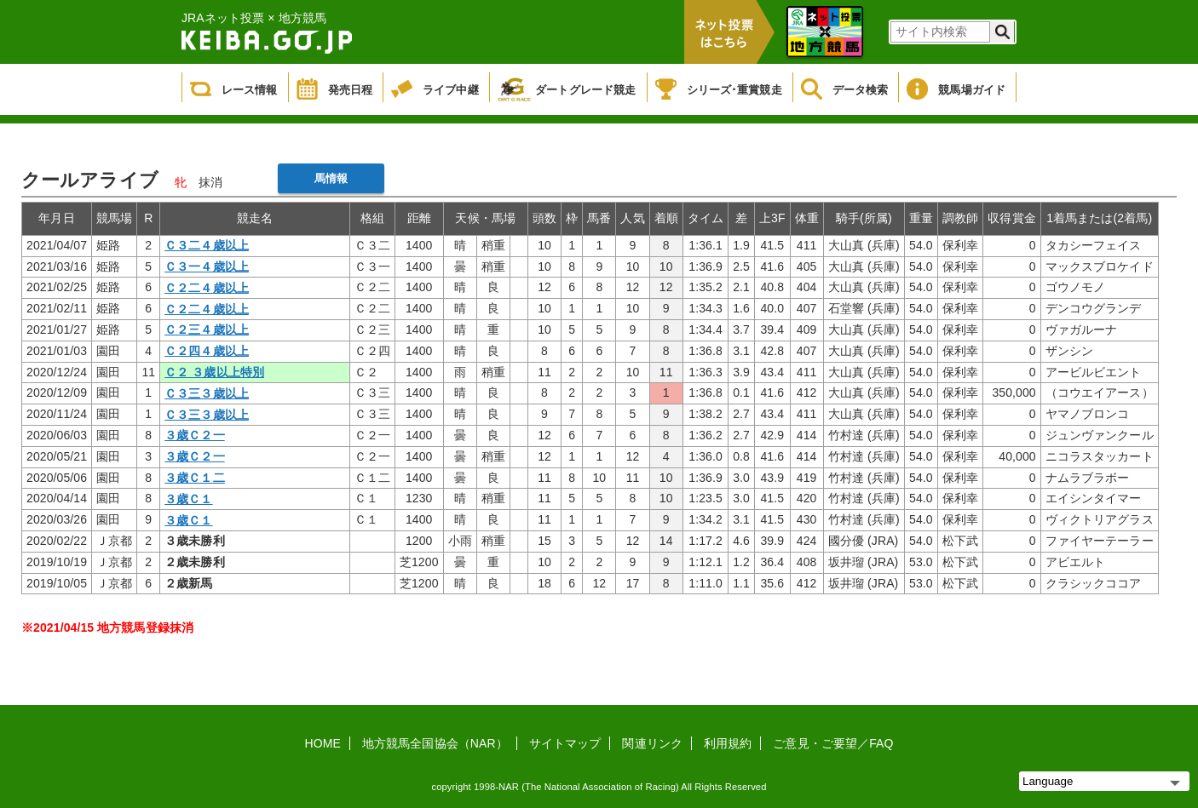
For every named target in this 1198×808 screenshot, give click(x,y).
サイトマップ (565, 743)
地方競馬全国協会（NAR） (435, 743)
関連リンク (652, 743)
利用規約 (728, 743)
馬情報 (331, 178)
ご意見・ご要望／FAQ (833, 743)
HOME (323, 743)
